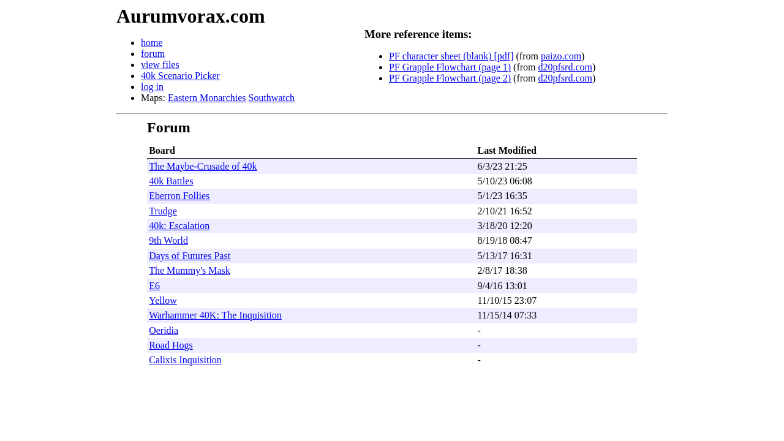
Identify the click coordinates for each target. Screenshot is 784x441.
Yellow (163, 300)
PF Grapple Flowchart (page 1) (450, 67)
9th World (168, 240)
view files (160, 64)
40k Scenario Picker (180, 75)
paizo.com (561, 56)
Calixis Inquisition (185, 360)
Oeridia (163, 330)
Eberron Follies (179, 195)
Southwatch (272, 97)
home (152, 42)
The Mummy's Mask (189, 270)
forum (153, 53)
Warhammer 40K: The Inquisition (215, 315)
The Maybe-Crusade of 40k (203, 166)
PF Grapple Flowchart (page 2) (450, 78)
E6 (154, 286)
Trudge (163, 211)
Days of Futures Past (189, 256)
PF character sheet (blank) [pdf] (451, 56)
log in (152, 86)
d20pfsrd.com (565, 67)
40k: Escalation (179, 226)
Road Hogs (171, 345)
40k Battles (171, 181)
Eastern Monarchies (207, 97)
